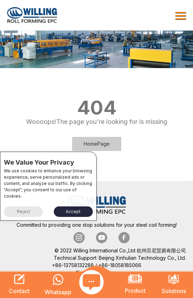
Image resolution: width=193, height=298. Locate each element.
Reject (23, 211)
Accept (73, 211)
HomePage (97, 144)
